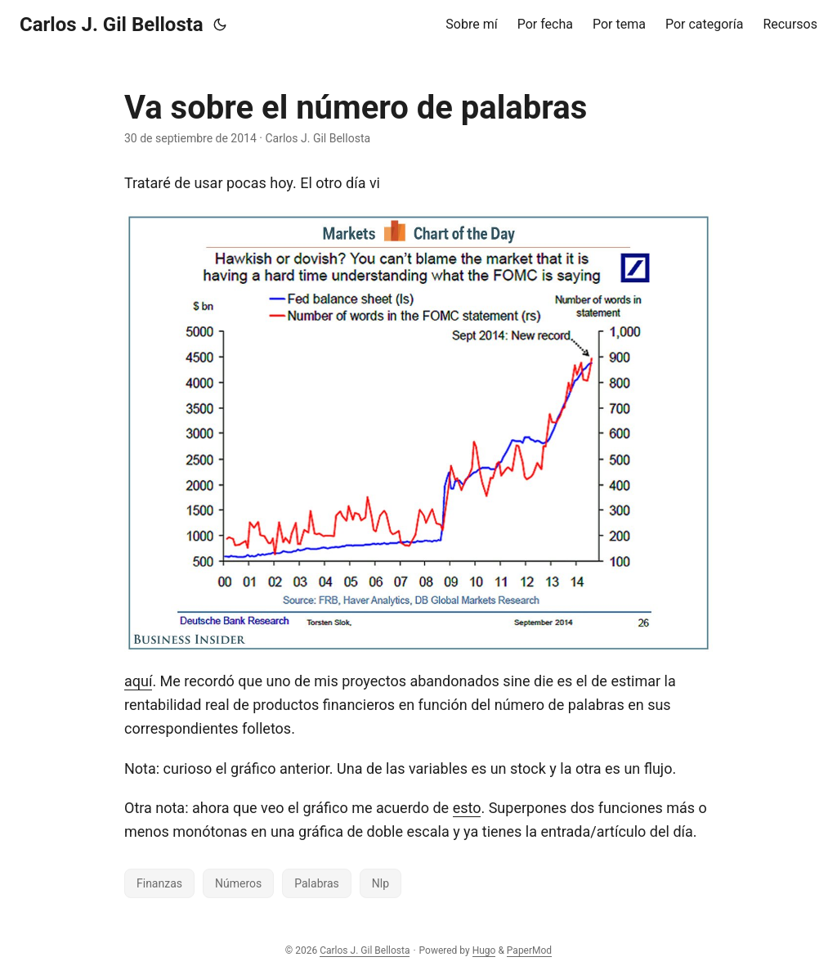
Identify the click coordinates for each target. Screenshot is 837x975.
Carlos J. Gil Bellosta (112, 24)
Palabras (316, 883)
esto (467, 807)
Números (238, 883)
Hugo (484, 950)
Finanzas (159, 883)
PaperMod (529, 950)
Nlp (380, 883)
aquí (138, 681)
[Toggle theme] (220, 24)
